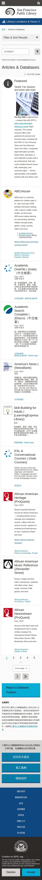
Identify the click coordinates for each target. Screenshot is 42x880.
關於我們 (21, 791)
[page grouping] (21, 668)
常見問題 (21, 833)
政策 (21, 803)
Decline (10, 872)
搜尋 (37, 52)
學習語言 (18, 486)
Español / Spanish (21, 257)
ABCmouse (22, 191)
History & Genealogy (22, 553)
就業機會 (21, 809)
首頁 (3, 29)
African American (21, 551)
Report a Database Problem (17, 690)
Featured (20, 81)
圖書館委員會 (21, 797)
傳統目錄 (21, 827)
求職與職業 (18, 442)
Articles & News (20, 651)
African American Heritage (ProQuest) (26, 497)
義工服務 (21, 767)
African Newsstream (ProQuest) (23, 613)
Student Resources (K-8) (24, 253)
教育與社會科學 (31, 298)
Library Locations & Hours (21, 21)
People (35, 553)
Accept (31, 872)
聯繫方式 (21, 821)
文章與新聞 (18, 298)
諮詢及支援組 (21, 756)
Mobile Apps (33, 356)
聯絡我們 (21, 778)
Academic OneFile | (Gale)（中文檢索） (25, 269)
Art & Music (19, 601)
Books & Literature (21, 255)
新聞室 (21, 815)
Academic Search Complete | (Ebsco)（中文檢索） (26, 314)
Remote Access (25, 235)
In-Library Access (26, 233)
